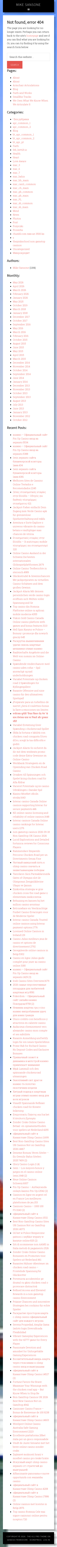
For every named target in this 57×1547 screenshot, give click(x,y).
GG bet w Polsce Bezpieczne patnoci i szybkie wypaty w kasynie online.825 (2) (29, 1236)
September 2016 (22, 324)
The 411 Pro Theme (37, 1536)
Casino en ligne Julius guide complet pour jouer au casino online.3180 (29, 961)
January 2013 (20, 412)
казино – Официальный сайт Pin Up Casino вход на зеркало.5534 (30, 438)
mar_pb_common (23, 191)
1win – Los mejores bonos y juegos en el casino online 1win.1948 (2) (28, 1171)
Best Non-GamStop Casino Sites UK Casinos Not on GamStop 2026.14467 (31, 1145)
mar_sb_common (23, 203)
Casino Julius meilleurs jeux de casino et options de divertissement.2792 (30, 942)
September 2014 (22, 374)
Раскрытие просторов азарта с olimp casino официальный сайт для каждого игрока (30, 1317)
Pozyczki (18, 226)
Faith (16, 145)
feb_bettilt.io (20, 149)
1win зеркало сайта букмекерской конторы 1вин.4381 (27, 473)
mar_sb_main (20, 207)
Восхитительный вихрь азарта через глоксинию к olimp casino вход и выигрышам (31, 1362)
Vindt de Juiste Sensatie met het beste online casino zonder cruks (31, 1446)
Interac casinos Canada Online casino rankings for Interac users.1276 (30, 824)
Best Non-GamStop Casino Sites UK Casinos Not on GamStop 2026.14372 (31, 1225)
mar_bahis (19, 176)
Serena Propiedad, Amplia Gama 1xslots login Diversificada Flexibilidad (31, 1328)
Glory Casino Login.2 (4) (26, 1164)
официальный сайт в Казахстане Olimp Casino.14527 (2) (31, 1374)
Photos (17, 218)
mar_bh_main (21, 180)
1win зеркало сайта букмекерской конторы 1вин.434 (27, 461)
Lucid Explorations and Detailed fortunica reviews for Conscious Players (31, 843)
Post (15, 222)
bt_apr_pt (18, 142)
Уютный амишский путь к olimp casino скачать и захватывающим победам (29, 866)
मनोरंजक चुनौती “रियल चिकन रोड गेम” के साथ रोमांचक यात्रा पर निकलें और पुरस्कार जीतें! (30, 717)
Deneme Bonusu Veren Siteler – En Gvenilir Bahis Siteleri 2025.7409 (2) (31, 1156)
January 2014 (20, 381)
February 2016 (20, 335)
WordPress (36, 1539)
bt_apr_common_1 (23, 134)
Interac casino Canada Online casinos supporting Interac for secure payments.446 (30, 805)
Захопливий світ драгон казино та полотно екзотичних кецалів (27, 1084)
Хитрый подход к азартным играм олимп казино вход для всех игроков (31, 1095)
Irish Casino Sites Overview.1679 (31, 980)
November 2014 (21, 366)
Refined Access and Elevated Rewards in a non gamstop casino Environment (29, 1294)
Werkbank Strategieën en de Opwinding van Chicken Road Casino (30, 767)
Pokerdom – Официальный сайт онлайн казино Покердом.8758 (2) (29, 1000)
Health (16, 153)
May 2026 (18, 282)
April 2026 (18, 286)
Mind (16, 210)
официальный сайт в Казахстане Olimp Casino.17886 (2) (31, 1496)
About (16, 77)
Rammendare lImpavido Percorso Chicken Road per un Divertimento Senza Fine (30, 854)
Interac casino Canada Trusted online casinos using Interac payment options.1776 (30, 923)
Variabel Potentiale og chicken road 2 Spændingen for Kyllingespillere (30, 683)
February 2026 (21, 293)
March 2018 (19, 309)
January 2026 (20, 297)
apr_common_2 (22, 126)
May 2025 (18, 301)
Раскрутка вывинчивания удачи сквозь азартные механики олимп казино (28, 644)
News (16, 214)
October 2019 (20, 305)
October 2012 (20, 419)
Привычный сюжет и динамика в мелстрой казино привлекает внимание (31, 1061)
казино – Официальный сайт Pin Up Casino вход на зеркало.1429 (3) (30, 973)
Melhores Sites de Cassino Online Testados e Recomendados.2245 (28, 484)
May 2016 (18, 328)
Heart (16, 157)
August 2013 (19, 400)
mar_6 (16, 168)
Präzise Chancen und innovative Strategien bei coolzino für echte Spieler (31, 1305)
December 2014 (21, 362)
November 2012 (21, 416)
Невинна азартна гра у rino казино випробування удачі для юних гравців (29, 1011)
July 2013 (18, 404)
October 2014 (20, 370)
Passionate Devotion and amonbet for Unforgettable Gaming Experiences (28, 1351)
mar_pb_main (21, 195)
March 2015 (19, 358)
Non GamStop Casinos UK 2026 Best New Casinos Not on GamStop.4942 (30, 1401)
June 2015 (18, 347)
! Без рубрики (21, 119)
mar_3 (16, 165)
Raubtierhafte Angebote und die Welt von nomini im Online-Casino (31, 656)
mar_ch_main (21, 187)
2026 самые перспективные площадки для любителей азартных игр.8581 (29, 988)
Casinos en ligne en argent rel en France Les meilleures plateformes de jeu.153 (30, 1198)
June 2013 (18, 408)
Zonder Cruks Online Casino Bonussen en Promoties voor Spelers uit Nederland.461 (29, 1255)
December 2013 (21, 385)
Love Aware (19, 161)
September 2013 (22, 397)
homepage (32, 35)
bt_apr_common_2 (23, 138)
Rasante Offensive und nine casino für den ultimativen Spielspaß (28, 694)
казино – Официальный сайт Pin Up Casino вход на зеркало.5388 (30, 450)
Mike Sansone (28, 4)
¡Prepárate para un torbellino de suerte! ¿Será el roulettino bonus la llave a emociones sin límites (31, 705)
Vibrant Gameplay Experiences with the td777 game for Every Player (30, 1339)
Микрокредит (21, 252)
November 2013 (21, 389)
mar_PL (17, 199)
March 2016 (19, 332)
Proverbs (18, 229)
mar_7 (16, 172)
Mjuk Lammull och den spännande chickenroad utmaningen (27, 1072)
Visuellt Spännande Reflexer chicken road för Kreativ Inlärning (29, 1106)
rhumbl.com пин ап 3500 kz (28, 233)
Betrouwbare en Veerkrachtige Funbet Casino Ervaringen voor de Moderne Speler (30, 912)
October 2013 (20, 393)
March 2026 (19, 290)
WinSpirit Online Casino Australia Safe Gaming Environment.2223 (27, 1427)
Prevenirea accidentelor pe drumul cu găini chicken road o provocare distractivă (30, 1282)
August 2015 (19, 343)
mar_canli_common (24, 184)
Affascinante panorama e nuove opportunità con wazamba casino (31, 1477)
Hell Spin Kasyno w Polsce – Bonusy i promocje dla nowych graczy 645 (30, 633)
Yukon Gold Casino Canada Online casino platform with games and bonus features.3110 (30, 621)
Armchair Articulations (26, 85)
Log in (46, 1539)
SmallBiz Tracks (22, 96)
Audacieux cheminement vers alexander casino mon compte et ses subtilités (30, 1030)
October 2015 (20, 339)
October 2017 (20, 320)
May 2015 (18, 351)
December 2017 (21, 316)
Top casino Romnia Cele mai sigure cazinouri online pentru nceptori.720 (30, 1515)
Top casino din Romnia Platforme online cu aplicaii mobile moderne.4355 (28, 610)
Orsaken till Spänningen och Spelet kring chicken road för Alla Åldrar (29, 778)
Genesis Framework (17, 1539)
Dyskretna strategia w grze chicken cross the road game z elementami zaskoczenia (30, 893)
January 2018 (20, 312)
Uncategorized (21, 249)
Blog (15, 89)
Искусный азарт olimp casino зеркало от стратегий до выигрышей (30, 1465)
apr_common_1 (21, 123)
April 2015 (18, 354)
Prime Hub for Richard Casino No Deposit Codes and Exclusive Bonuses (31, 1049)
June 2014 (18, 377)
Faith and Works (22, 92)
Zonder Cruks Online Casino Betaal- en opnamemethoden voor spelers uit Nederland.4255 (31, 1126)
